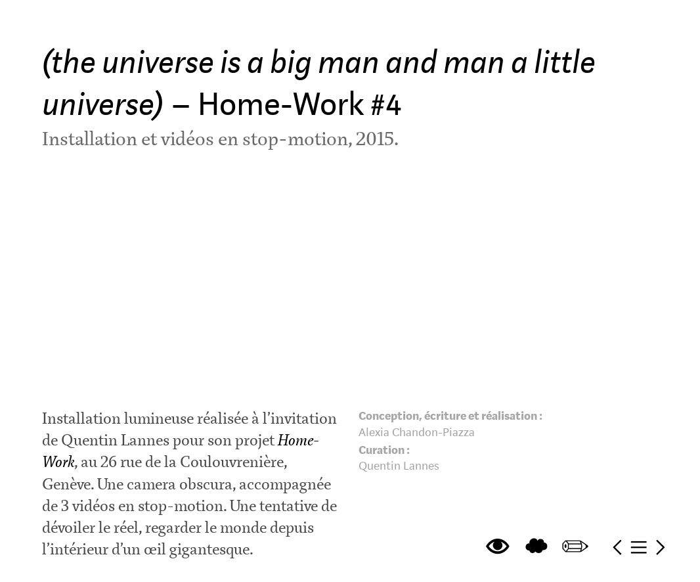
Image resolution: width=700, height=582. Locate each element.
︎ (536, 547)
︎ (575, 547)
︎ (660, 547)
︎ (617, 547)
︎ (497, 547)
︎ (638, 547)
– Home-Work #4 (319, 84)
